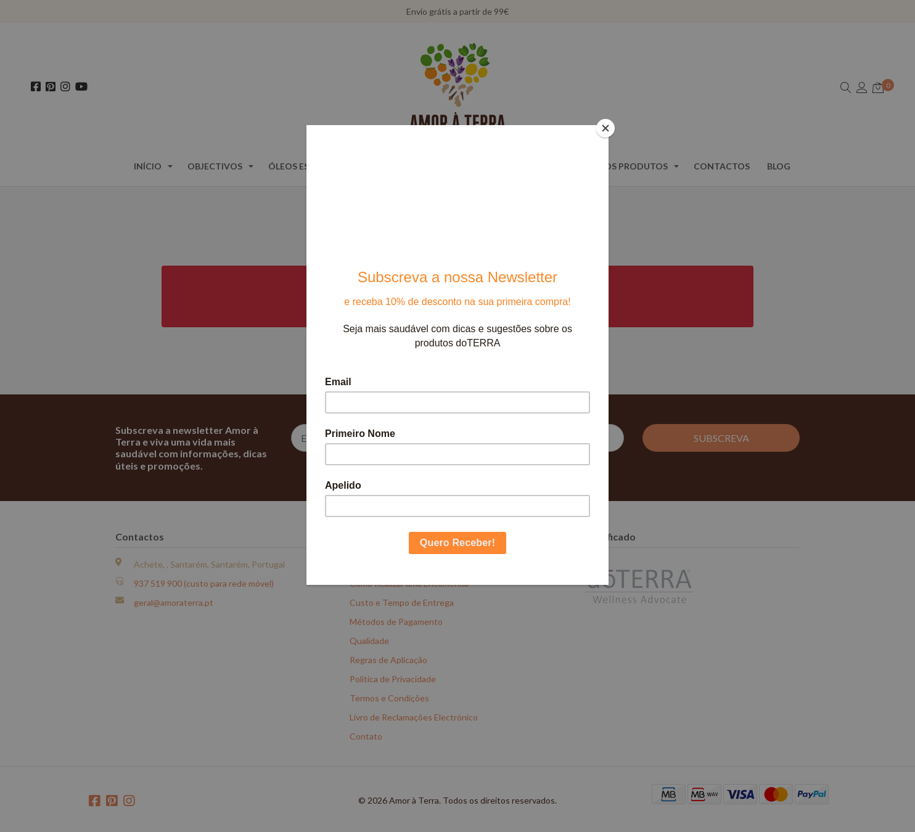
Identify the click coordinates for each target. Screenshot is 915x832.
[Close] (605, 128)
